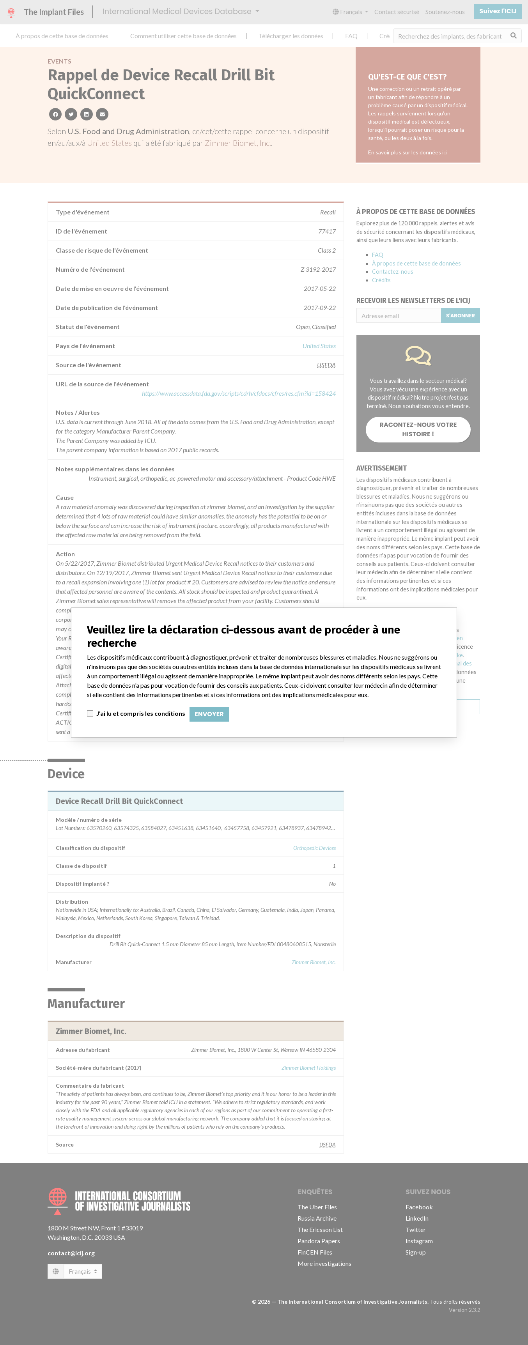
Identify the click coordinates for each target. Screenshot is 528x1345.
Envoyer (209, 714)
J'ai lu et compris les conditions (140, 713)
